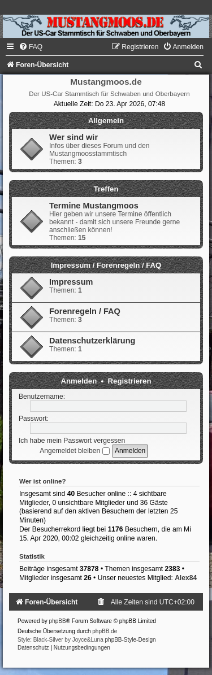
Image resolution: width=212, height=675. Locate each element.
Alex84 (186, 578)
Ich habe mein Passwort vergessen (72, 441)
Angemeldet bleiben (74, 451)
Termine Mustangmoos (94, 205)
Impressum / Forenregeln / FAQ (106, 265)
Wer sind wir (73, 137)
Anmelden (79, 381)
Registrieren (130, 381)
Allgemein (106, 120)
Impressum (71, 281)
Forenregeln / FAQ (84, 311)
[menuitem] (30, 47)
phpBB (57, 621)
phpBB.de (104, 631)
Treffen (106, 189)
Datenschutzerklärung (92, 340)
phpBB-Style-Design (130, 640)
